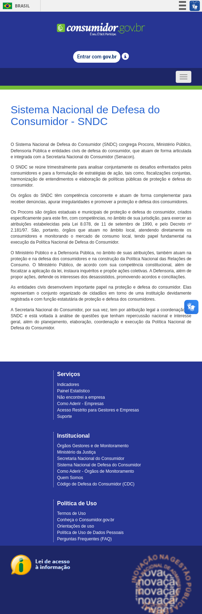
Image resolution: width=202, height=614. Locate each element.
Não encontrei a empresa (81, 397)
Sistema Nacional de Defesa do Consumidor (99, 464)
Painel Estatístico (73, 390)
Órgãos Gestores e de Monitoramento (93, 445)
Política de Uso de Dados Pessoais (90, 532)
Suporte (64, 416)
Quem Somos (70, 477)
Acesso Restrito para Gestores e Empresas (98, 410)
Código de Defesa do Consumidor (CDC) (96, 484)
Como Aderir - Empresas (80, 403)
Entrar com (96, 56)
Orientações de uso (75, 526)
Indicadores (68, 384)
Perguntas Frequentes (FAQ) (84, 538)
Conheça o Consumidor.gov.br (85, 519)
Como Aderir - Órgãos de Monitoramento (95, 471)
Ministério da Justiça (76, 452)
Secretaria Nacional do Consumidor (90, 458)
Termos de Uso (71, 513)
